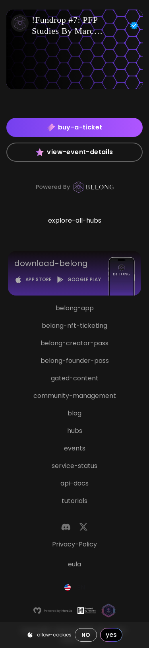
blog (74, 413)
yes (111, 634)
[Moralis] (52, 610)
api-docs (74, 483)
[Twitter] (83, 527)
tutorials (74, 500)
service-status (74, 465)
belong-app (75, 308)
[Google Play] (78, 280)
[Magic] (108, 610)
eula (74, 564)
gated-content (75, 378)
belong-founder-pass (75, 360)
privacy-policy (74, 544)
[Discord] (66, 527)
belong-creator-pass (74, 343)
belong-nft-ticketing (74, 325)
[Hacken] (86, 610)
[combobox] (75, 587)
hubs (74, 430)
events (74, 448)
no (85, 635)
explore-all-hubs (74, 220)
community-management (74, 395)
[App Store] (33, 280)
